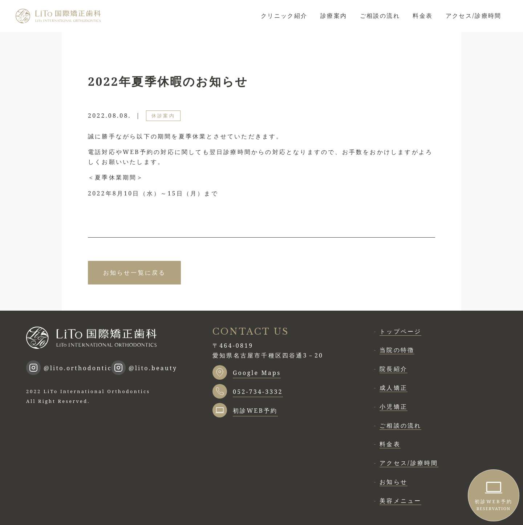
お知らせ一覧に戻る (134, 272)
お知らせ (394, 482)
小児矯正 (394, 407)
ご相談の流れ (380, 16)
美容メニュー (400, 501)
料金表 (423, 16)
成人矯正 (394, 388)
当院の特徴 (397, 350)
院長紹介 (394, 369)
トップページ (400, 331)
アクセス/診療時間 (474, 16)
